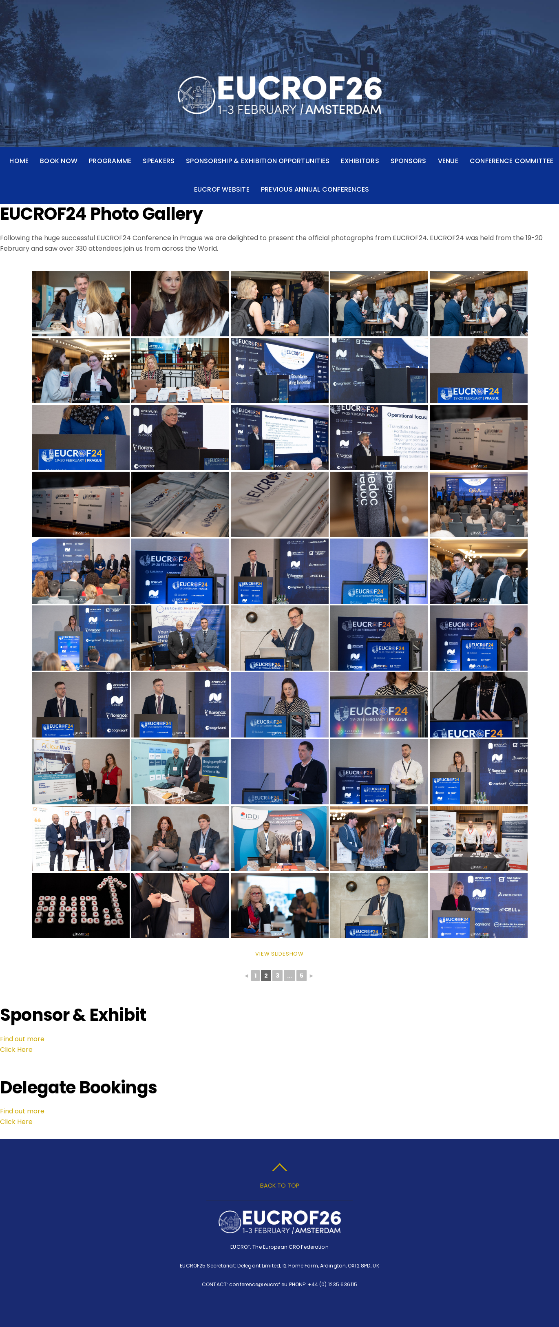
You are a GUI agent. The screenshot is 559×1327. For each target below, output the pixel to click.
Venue (448, 161)
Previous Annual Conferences (315, 189)
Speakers (159, 161)
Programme (110, 161)
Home (19, 161)
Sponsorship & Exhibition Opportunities (257, 161)
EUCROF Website (222, 189)
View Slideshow (279, 954)
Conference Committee (512, 161)
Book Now (58, 161)
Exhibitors (360, 161)
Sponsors (408, 161)
